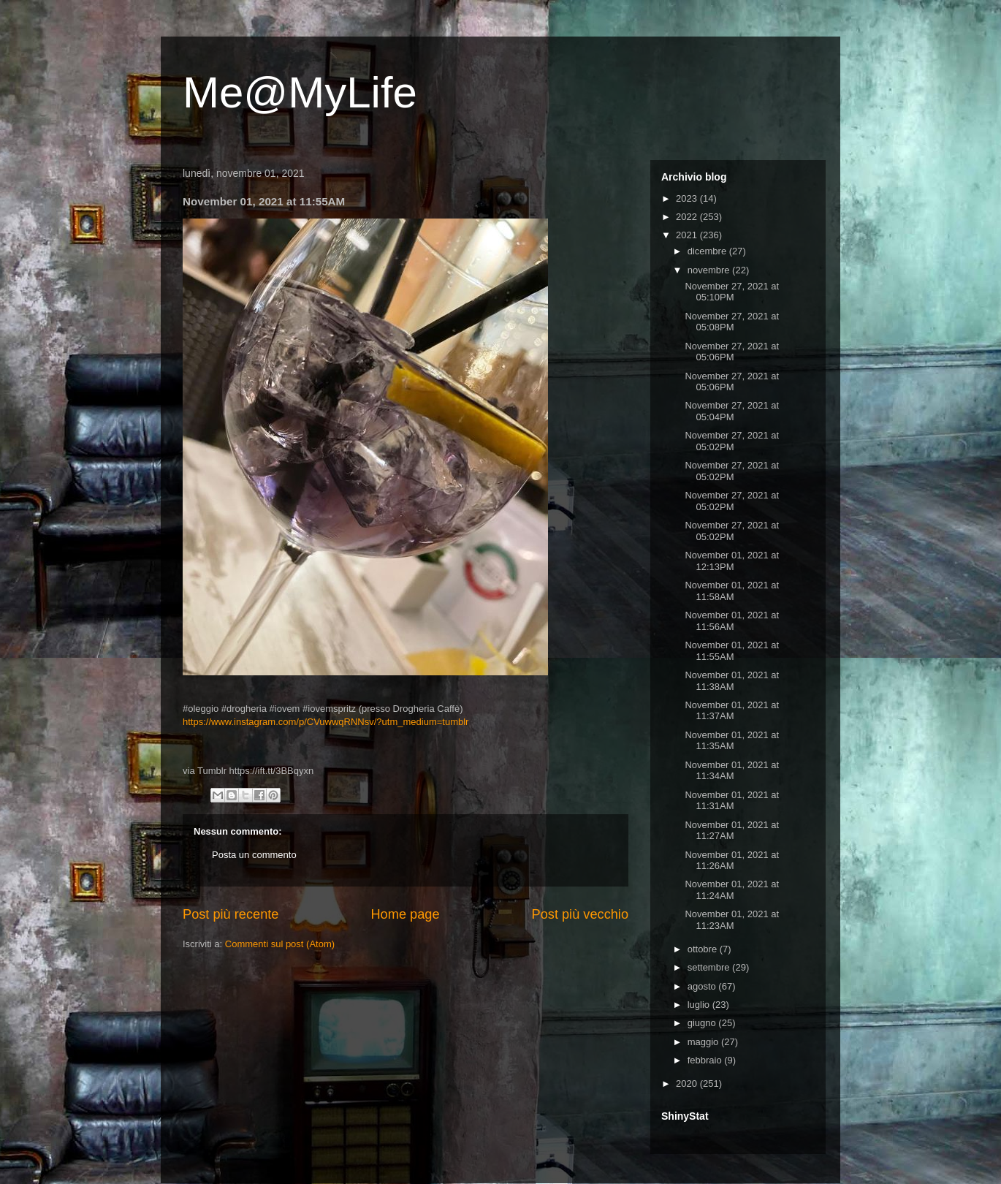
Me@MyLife (300, 92)
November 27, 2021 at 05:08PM (732, 322)
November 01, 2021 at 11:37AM (732, 710)
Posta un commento (254, 854)
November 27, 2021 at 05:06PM (732, 352)
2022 (688, 216)
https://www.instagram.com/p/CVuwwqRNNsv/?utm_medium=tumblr (325, 721)
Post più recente (230, 914)
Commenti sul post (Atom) (280, 943)
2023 (688, 198)
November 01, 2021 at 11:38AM (732, 680)
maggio (704, 1041)
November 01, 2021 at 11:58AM (732, 591)
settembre (710, 967)
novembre (710, 270)
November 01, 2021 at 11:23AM (732, 919)
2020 (688, 1083)
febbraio (706, 1060)
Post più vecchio (580, 914)
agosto (703, 986)
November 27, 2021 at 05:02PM (732, 441)
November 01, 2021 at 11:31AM (732, 800)
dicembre (708, 251)
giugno (703, 1022)
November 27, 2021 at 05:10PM (732, 292)
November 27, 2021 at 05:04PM (732, 411)
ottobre (704, 949)
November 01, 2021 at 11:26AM (732, 860)
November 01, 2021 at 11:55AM (732, 651)
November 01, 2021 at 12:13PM (732, 561)
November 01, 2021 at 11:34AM (732, 770)
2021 (688, 234)
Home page (404, 914)
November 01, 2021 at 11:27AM (732, 830)
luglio (700, 1004)
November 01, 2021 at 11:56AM (732, 621)
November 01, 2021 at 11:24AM (732, 889)
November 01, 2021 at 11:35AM (732, 740)
